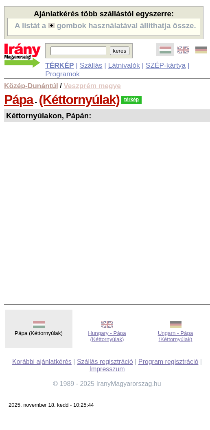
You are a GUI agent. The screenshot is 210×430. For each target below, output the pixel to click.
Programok (62, 74)
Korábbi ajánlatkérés (42, 361)
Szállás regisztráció (105, 361)
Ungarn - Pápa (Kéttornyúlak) (175, 336)
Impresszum (107, 369)
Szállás (91, 65)
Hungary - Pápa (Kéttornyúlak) (107, 336)
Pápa (18, 99)
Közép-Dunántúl (31, 86)
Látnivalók (124, 65)
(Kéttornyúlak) (79, 99)
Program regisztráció (168, 361)
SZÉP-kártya (166, 65)
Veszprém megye (92, 86)
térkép (131, 99)
